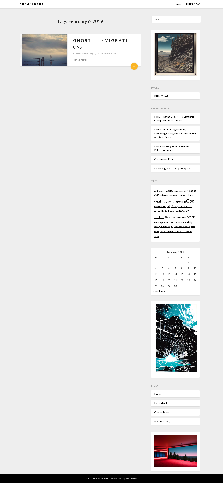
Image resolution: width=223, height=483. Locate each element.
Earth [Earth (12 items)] (166, 202)
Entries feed (160, 403)
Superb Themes (129, 478)
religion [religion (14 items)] (181, 222)
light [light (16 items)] (167, 211)
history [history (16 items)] (174, 206)
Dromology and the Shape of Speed (172, 168)
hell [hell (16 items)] (168, 206)
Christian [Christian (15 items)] (174, 195)
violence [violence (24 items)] (186, 231)
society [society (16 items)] (188, 222)
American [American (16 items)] (178, 191)
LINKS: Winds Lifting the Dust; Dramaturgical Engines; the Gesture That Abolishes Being (175, 133)
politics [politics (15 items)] (157, 222)
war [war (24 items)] (156, 236)
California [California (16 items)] (159, 195)
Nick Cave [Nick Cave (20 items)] (171, 217)
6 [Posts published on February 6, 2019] (169, 268)
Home (178, 4)
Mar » (162, 291)
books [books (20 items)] (192, 190)
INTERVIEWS (193, 4)
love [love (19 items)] (172, 211)
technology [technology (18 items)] (167, 226)
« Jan (155, 291)
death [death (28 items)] (158, 201)
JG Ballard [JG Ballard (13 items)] (182, 206)
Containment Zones (164, 159)
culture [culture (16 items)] (189, 195)
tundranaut (111, 53)
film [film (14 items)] (177, 202)
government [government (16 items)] (160, 206)
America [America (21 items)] (169, 190)
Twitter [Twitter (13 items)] (163, 231)
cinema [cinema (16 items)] (182, 195)
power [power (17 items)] (164, 222)
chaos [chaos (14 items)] (167, 195)
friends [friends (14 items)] (182, 202)
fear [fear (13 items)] (173, 202)
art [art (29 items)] (186, 190)
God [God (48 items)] (190, 200)
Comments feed (162, 412)
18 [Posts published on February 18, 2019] (156, 280)
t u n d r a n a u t (31, 4)
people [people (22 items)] (191, 217)
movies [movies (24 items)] (184, 211)
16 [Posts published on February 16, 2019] (188, 274)
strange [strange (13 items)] (157, 226)
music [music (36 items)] (159, 216)
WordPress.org (162, 421)
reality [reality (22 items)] (173, 222)
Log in (157, 393)
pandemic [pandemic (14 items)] (181, 217)
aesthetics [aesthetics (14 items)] (158, 191)
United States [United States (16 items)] (173, 231)
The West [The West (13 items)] (178, 226)
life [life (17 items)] (162, 211)
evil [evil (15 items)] (169, 202)
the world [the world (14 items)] (186, 226)
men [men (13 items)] (177, 211)
